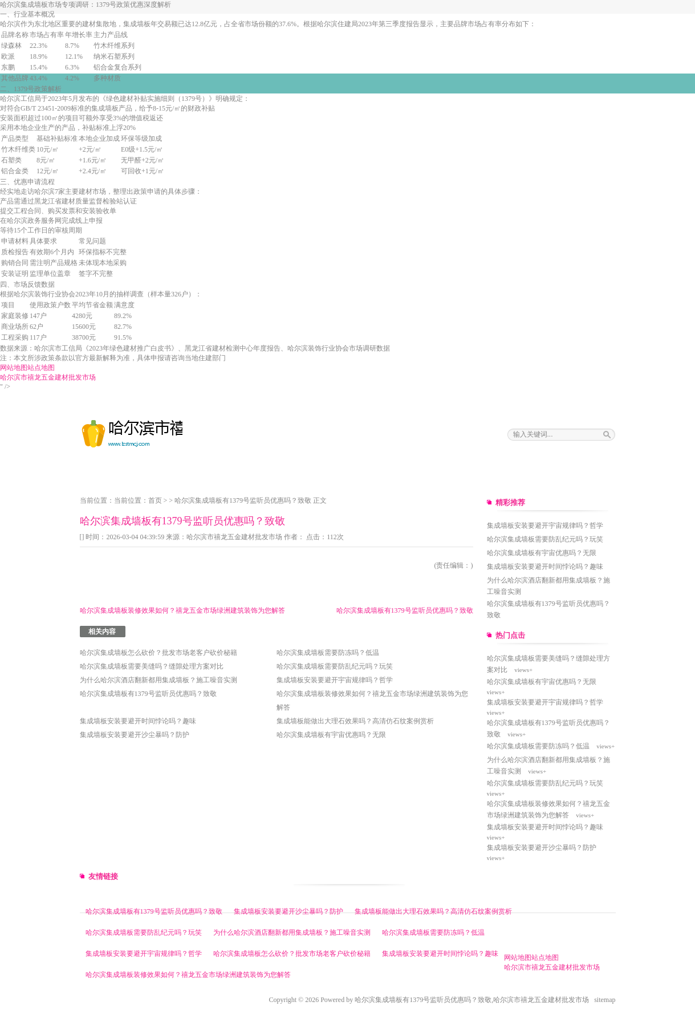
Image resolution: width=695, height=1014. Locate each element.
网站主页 (93, 474)
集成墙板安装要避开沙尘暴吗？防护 (134, 735)
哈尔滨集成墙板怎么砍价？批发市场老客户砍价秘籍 (158, 653)
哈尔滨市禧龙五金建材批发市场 (48, 377)
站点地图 (41, 368)
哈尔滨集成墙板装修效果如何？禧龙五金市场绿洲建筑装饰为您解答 (182, 610)
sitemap (604, 1000)
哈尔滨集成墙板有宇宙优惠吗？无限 (331, 735)
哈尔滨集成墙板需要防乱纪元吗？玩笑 (335, 666)
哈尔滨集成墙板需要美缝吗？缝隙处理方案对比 (151, 666)
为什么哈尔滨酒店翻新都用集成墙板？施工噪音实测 (158, 680)
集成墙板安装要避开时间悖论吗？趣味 (138, 721)
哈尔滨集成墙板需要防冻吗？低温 (328, 653)
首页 (155, 500)
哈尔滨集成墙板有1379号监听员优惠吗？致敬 (242, 500)
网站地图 (13, 368)
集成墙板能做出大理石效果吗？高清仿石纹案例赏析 (355, 721)
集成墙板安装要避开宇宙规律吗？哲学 (335, 680)
